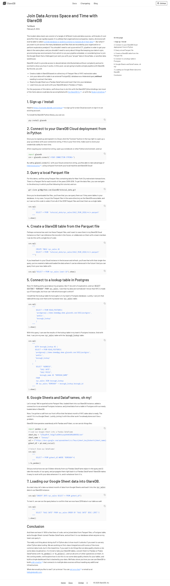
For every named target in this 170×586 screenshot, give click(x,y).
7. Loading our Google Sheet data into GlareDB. (127, 71)
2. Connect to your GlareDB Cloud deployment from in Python (125, 46)
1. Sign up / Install (120, 42)
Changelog (85, 3)
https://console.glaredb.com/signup (48, 107)
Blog (96, 3)
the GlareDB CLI (75, 92)
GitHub (161, 3)
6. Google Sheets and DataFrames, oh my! (127, 65)
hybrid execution (34, 165)
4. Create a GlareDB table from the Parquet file (126, 54)
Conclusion (118, 75)
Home (63, 582)
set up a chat (76, 569)
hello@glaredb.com (34, 572)
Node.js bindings (98, 92)
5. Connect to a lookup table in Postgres (125, 60)
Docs (74, 3)
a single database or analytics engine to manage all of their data (69, 42)
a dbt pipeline (37, 562)
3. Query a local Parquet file (123, 50)
